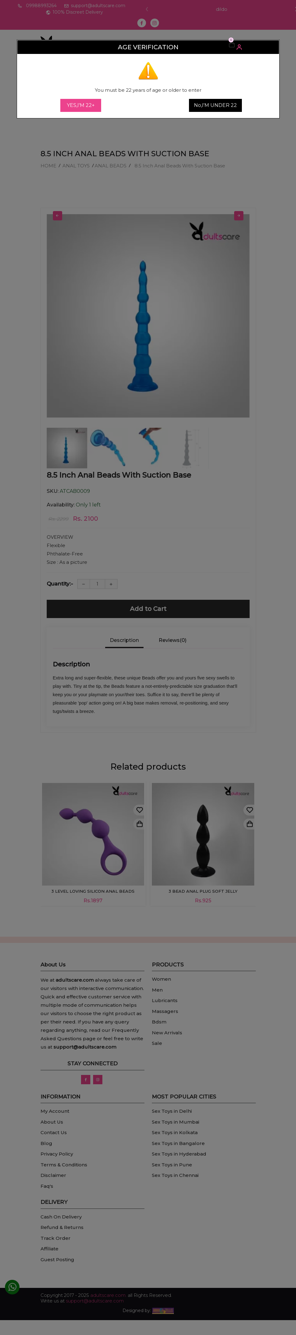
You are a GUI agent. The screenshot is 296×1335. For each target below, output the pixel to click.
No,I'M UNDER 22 (215, 105)
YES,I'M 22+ (81, 105)
